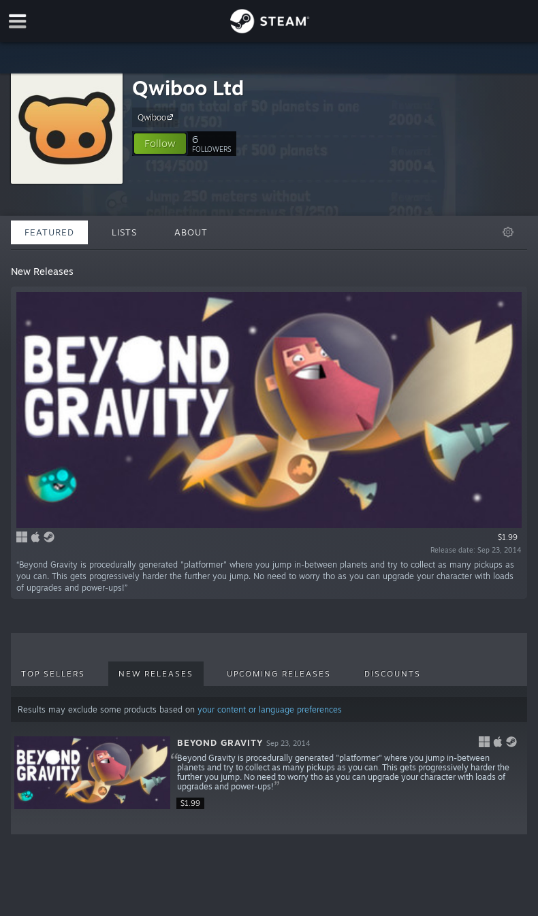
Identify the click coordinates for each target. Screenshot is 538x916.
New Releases (155, 673)
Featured (49, 232)
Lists (124, 232)
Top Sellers (53, 673)
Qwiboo (157, 117)
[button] (160, 143)
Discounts (392, 673)
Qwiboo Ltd (188, 87)
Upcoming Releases (279, 673)
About (191, 232)
